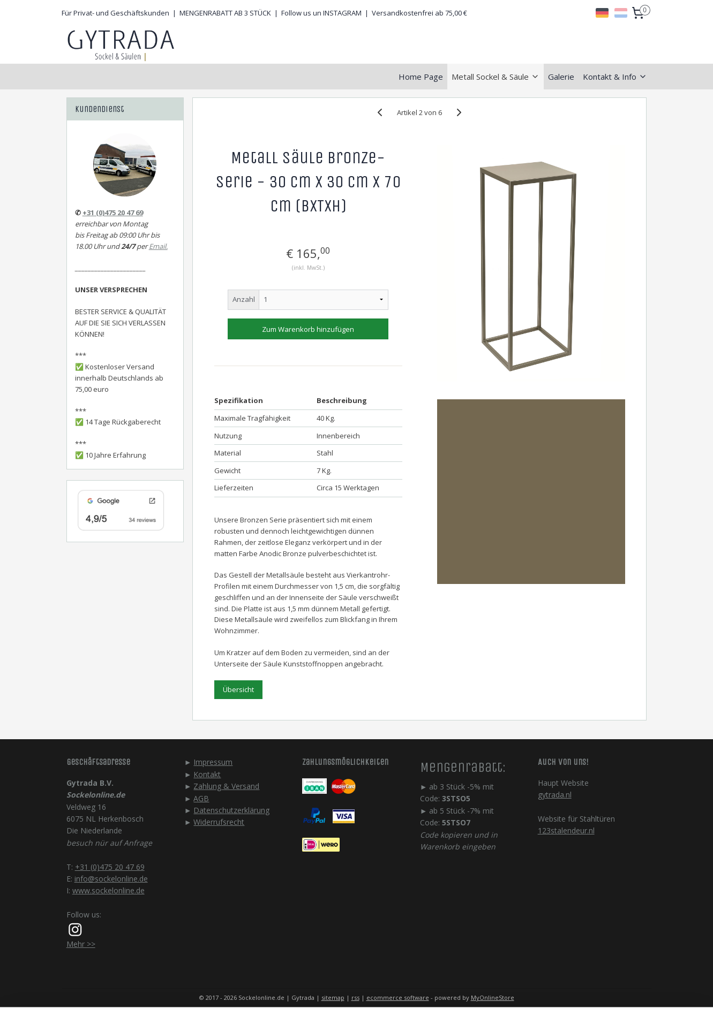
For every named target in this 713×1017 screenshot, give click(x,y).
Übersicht (238, 689)
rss (355, 997)
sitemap (332, 997)
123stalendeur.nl (566, 830)
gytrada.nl (555, 795)
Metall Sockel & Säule (495, 76)
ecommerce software (397, 997)
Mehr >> (80, 944)
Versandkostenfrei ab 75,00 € (419, 13)
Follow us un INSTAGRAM (321, 13)
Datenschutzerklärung (231, 810)
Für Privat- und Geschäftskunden (115, 13)
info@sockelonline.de (111, 879)
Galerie (561, 76)
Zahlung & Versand (226, 786)
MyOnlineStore (492, 997)
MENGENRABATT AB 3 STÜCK (225, 13)
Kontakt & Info (615, 76)
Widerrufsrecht (218, 822)
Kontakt (207, 774)
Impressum (212, 762)
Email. (158, 246)
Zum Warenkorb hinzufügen (308, 329)
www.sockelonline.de (108, 890)
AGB (201, 798)
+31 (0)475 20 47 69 (112, 212)
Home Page (421, 76)
